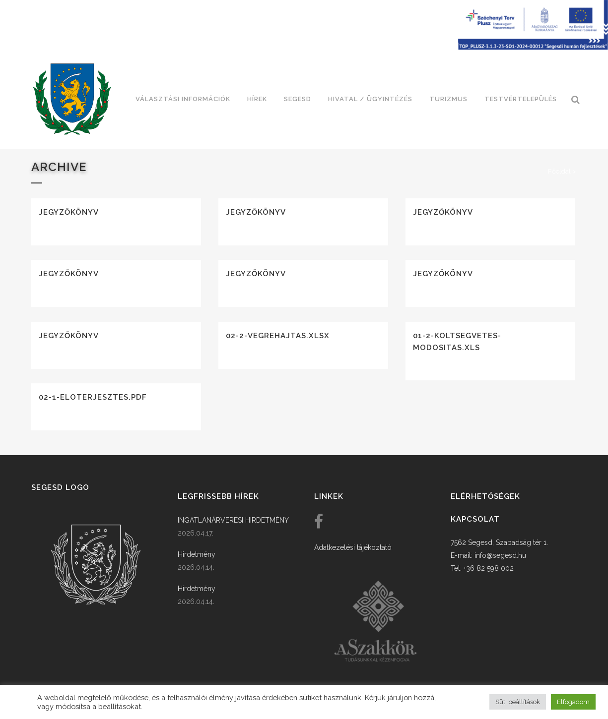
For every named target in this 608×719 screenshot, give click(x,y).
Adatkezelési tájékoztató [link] (353, 547)
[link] (72, 99)
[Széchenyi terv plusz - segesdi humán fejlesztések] (533, 47)
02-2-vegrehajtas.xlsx (278, 335)
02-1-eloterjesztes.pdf (93, 397)
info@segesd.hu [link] (500, 555)
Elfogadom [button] (573, 702)
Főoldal (559, 171)
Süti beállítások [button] (517, 702)
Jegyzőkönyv (69, 212)
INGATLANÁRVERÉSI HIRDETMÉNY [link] (233, 520)
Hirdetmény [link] (196, 554)
